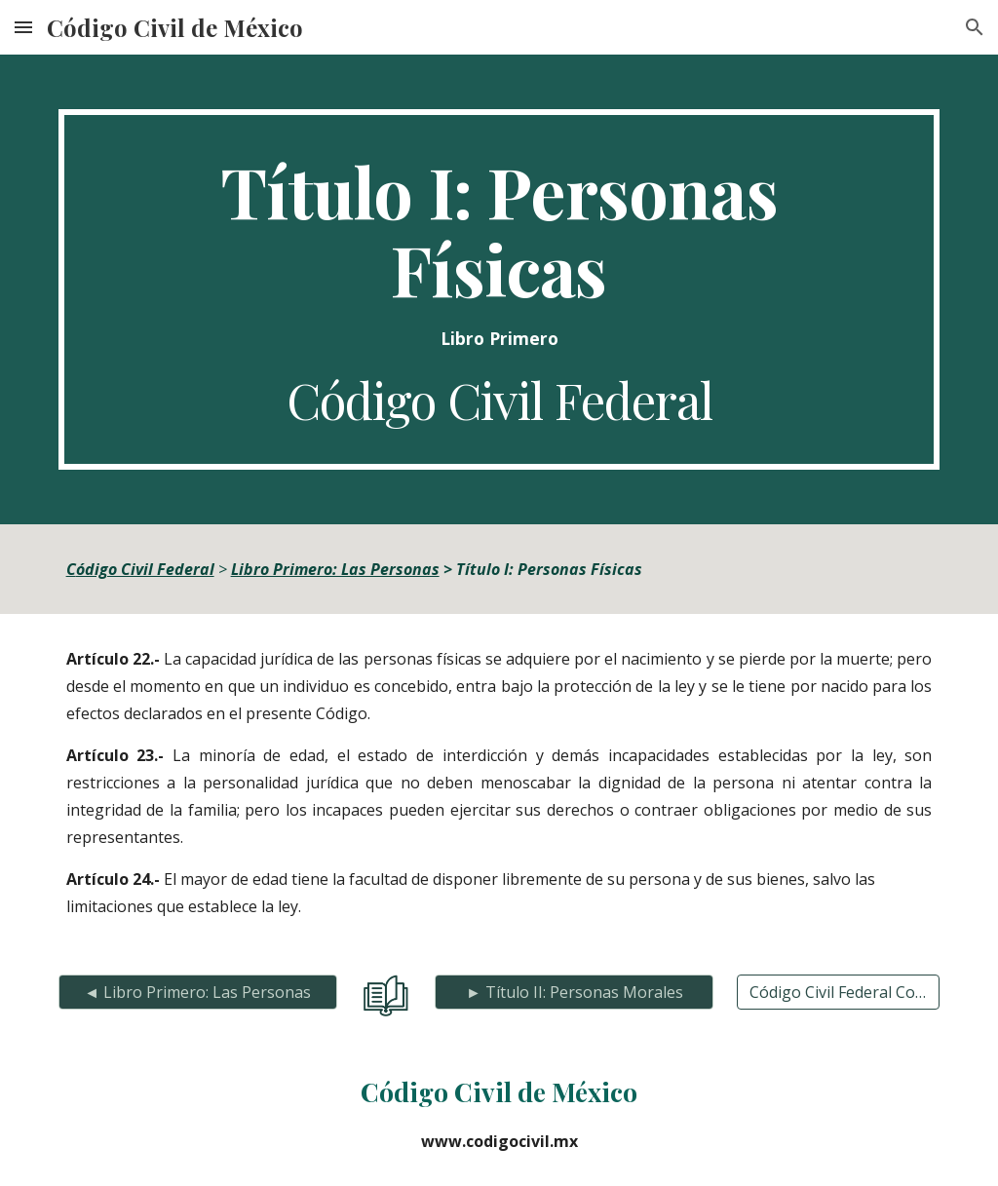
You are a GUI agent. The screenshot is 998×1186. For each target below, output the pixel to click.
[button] (23, 27)
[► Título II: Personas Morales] (574, 992)
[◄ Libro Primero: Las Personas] (197, 992)
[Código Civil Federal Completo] (839, 992)
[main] (499, 289)
